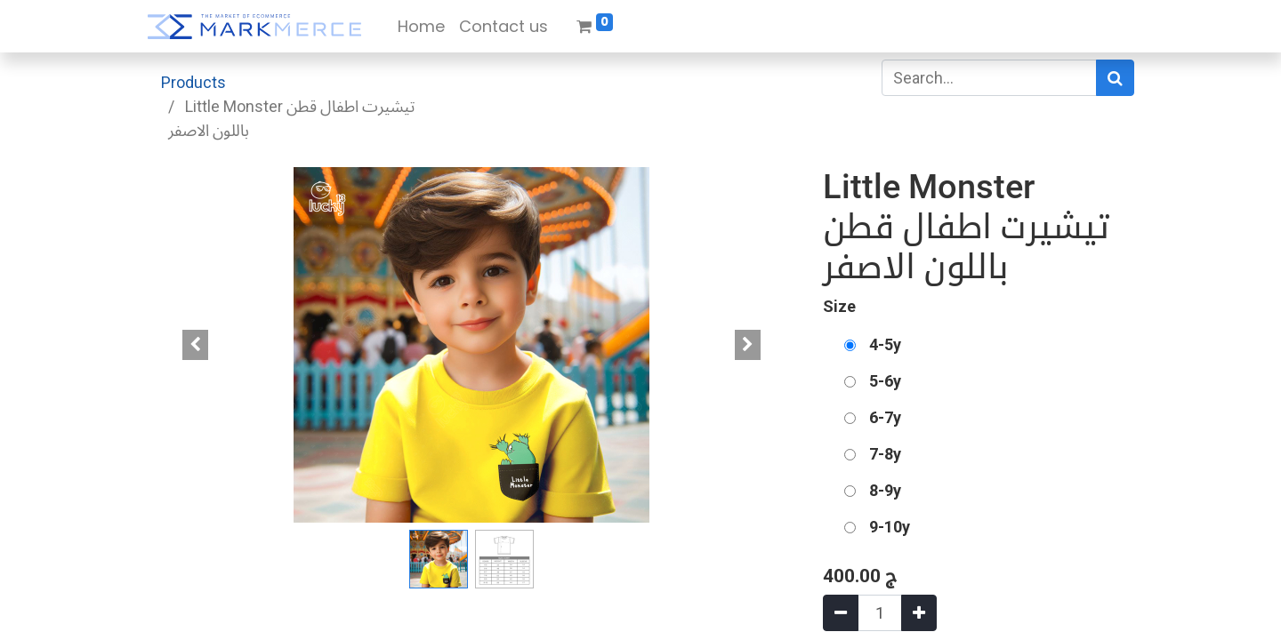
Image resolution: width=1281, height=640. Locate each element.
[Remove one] (840, 613)
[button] (196, 344)
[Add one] (919, 613)
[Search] (1115, 78)
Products (193, 82)
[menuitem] (421, 26)
